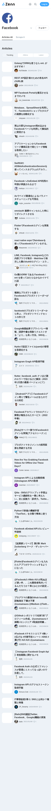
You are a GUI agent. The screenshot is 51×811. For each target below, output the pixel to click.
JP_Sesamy (23, 707)
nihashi (21, 136)
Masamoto (23, 248)
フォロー (42, 28)
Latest (41, 55)
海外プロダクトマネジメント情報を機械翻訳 (28, 303)
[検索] (35, 4)
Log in (44, 4)
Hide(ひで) (23, 437)
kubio (21, 154)
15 (20, 423)
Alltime (25, 55)
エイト (21, 366)
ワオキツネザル (25, 554)
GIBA (21, 354)
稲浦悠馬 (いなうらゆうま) (28, 339)
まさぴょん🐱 (24, 265)
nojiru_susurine (25, 203)
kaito (21, 722)
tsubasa (22, 218)
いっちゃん (23, 174)
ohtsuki (21, 233)
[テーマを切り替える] (30, 4)
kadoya (21, 188)
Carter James (24, 470)
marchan (22, 485)
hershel (22, 405)
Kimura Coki (23, 692)
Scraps (20, 37)
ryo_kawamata (24, 100)
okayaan (22, 118)
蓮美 (21, 386)
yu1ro (21, 85)
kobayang (22, 536)
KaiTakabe (23, 71)
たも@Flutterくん (26, 521)
